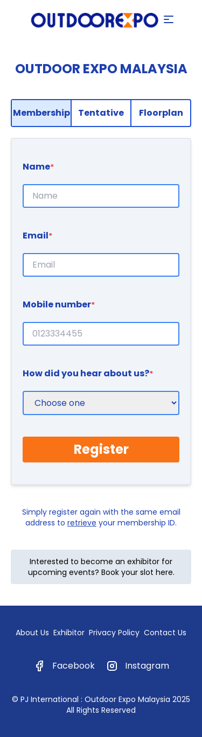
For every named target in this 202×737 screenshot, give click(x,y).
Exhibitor (69, 632)
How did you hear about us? (88, 373)
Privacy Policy (114, 632)
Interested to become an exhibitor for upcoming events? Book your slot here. (101, 567)
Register (101, 449)
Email (37, 235)
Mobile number (59, 304)
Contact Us (165, 632)
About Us (32, 632)
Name (38, 166)
